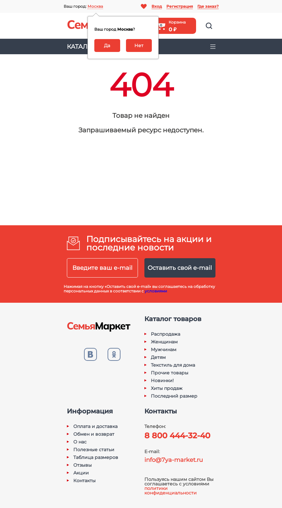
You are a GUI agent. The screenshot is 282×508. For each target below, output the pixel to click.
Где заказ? (208, 6)
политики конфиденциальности (170, 490)
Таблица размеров (95, 457)
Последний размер (174, 396)
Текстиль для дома (173, 365)
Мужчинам (163, 349)
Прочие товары (169, 373)
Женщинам (164, 342)
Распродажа (165, 334)
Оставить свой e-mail (180, 267)
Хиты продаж (167, 388)
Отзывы (82, 465)
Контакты (84, 480)
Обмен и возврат (93, 434)
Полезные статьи (93, 449)
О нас (80, 442)
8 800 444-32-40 (177, 435)
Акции (81, 473)
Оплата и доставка (95, 426)
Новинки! (162, 380)
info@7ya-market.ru (173, 459)
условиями (156, 291)
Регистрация (179, 6)
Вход (156, 6)
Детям (158, 357)
